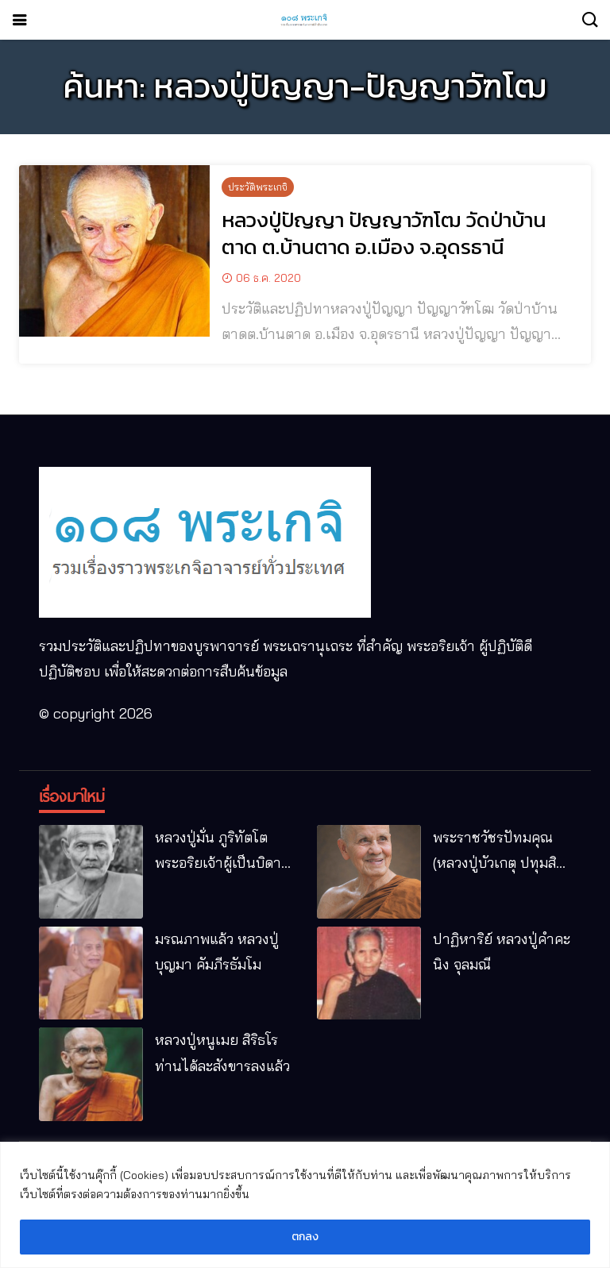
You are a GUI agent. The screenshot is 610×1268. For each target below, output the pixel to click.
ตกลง (305, 1236)
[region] (305, 1205)
